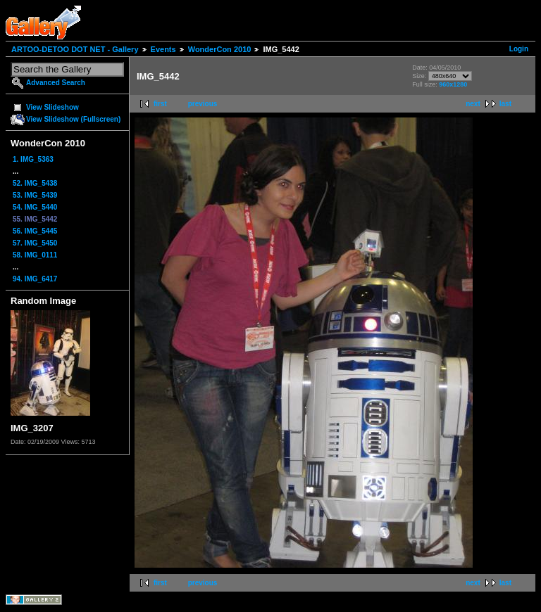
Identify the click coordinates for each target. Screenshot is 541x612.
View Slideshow (52, 107)
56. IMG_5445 (35, 231)
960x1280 (453, 84)
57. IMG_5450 (35, 243)
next (473, 104)
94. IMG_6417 (35, 279)
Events (163, 49)
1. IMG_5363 (33, 159)
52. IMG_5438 (35, 183)
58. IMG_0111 (35, 255)
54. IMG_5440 (35, 207)
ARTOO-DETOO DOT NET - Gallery (75, 49)
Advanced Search (55, 83)
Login (518, 49)
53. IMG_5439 (35, 195)
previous (203, 104)
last (505, 104)
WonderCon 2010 (219, 49)
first (160, 104)
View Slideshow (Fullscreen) (73, 119)
